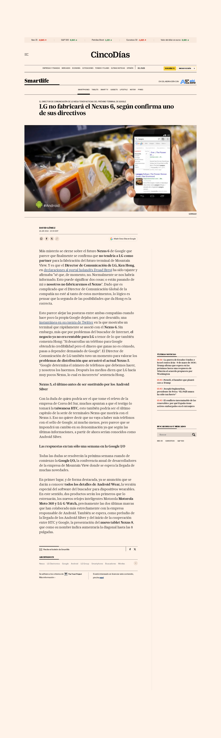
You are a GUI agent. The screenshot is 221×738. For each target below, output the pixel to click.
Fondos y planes (102, 68)
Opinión (130, 68)
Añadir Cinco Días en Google (125, 239)
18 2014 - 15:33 (48, 231)
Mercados (66, 68)
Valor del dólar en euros (171, 40)
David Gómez (47, 227)
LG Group (85, 563)
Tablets (95, 90)
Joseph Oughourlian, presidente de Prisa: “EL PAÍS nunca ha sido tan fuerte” (175, 391)
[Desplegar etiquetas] (136, 563)
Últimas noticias (118, 68)
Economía (76, 68)
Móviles (121, 563)
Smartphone (97, 563)
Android (74, 563)
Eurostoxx (170, 441)
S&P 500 (65, 40)
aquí (102, 577)
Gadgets (114, 90)
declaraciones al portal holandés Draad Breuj (78, 270)
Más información (47, 577)
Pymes (140, 90)
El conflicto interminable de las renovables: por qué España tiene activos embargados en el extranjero (176, 403)
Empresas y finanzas (51, 68)
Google (65, 563)
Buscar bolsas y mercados (171, 426)
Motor (133, 90)
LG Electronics (53, 563)
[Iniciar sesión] (187, 68)
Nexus (42, 563)
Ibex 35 (34, 40)
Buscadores (110, 563)
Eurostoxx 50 (132, 40)
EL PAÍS (140, 67)
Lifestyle (124, 90)
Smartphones (83, 90)
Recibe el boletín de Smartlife (56, 549)
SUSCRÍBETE (170, 68)
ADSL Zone (188, 81)
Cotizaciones (87, 68)
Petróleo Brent (98, 40)
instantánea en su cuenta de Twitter (66, 322)
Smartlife (36, 81)
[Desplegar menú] (26, 54)
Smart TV (104, 90)
